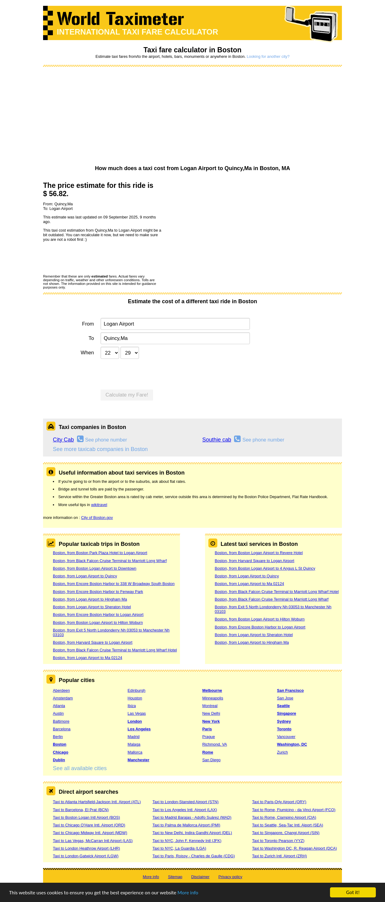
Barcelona (62, 729)
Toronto (284, 729)
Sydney (284, 721)
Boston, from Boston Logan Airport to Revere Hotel (259, 552)
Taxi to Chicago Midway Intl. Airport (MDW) (90, 832)
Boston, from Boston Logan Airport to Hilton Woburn (98, 622)
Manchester (138, 760)
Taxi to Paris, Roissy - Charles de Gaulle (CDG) (193, 856)
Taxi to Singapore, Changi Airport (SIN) (286, 832)
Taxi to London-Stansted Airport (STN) (185, 802)
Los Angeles (139, 729)
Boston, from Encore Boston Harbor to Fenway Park (98, 591)
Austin (58, 713)
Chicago (60, 752)
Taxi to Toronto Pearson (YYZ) (278, 840)
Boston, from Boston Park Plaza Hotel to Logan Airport (100, 552)
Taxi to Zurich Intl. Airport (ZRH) (279, 856)
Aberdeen (61, 690)
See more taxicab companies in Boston (100, 449)
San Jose (285, 698)
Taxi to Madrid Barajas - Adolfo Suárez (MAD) (191, 817)
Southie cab (216, 440)
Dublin (59, 760)
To (91, 338)
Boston (59, 744)
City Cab (63, 440)
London (135, 721)
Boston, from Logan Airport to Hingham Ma (90, 599)
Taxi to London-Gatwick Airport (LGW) (86, 856)
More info (188, 892)
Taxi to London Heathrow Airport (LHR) (86, 848)
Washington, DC (292, 744)
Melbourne (212, 690)
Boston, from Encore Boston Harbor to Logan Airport (98, 614)
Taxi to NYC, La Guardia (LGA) (179, 848)
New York (211, 721)
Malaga (134, 744)
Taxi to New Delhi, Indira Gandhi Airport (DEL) (192, 832)
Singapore (286, 713)
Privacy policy (230, 876)
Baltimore (61, 721)
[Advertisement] (192, 116)
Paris (207, 729)
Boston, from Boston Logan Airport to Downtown (94, 568)
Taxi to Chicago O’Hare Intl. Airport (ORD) (89, 825)
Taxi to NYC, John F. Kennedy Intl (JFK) (186, 840)
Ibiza (132, 705)
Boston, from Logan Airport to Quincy (85, 576)
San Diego (211, 760)
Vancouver (286, 736)
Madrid (134, 736)
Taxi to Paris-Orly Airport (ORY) (279, 802)
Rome (207, 752)
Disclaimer (200, 876)
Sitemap (175, 876)
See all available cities (80, 768)
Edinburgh (136, 690)
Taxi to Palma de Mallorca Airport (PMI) (186, 825)
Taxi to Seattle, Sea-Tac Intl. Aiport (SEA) (287, 825)
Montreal (210, 705)
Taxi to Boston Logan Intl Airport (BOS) (86, 817)
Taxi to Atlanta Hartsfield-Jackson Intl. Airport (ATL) (97, 802)
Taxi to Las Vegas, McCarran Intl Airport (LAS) (93, 840)
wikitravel (99, 504)
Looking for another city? (268, 56)
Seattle (283, 705)
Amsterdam (63, 698)
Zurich (282, 752)
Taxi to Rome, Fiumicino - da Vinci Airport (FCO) (294, 809)
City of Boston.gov (97, 517)
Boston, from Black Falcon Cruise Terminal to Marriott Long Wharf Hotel (115, 650)
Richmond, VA (214, 744)
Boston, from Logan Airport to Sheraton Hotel (92, 607)
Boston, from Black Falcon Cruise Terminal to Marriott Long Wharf (110, 560)
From (88, 324)
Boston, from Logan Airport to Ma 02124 (87, 657)
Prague (208, 736)
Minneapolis (212, 698)
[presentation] (89, 258)
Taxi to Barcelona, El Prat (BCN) (81, 809)
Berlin (58, 736)
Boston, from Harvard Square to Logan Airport (92, 642)
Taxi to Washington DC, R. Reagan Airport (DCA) (294, 848)
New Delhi (211, 713)
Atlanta (59, 705)
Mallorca (135, 752)
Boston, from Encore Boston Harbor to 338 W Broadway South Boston (113, 583)
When (87, 353)
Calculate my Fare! (126, 395)
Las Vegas (137, 713)
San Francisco (290, 690)
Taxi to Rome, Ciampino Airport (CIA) (284, 817)
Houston (135, 698)
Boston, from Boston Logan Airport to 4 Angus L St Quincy (265, 568)
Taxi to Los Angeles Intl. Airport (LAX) (184, 809)
